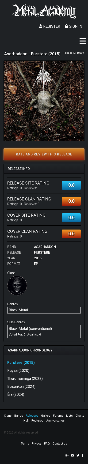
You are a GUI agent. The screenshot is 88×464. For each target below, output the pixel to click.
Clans (7, 415)
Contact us (60, 443)
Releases (32, 415)
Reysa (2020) (18, 370)
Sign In (73, 26)
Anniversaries (55, 420)
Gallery (45, 415)
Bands (18, 415)
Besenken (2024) (21, 386)
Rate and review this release (44, 154)
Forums (58, 415)
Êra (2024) (15, 394)
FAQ (47, 443)
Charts (80, 415)
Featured (37, 420)
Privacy (36, 443)
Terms (25, 443)
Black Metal (18, 310)
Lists (69, 415)
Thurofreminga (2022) (25, 378)
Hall (26, 420)
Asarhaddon (45, 247)
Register (49, 26)
